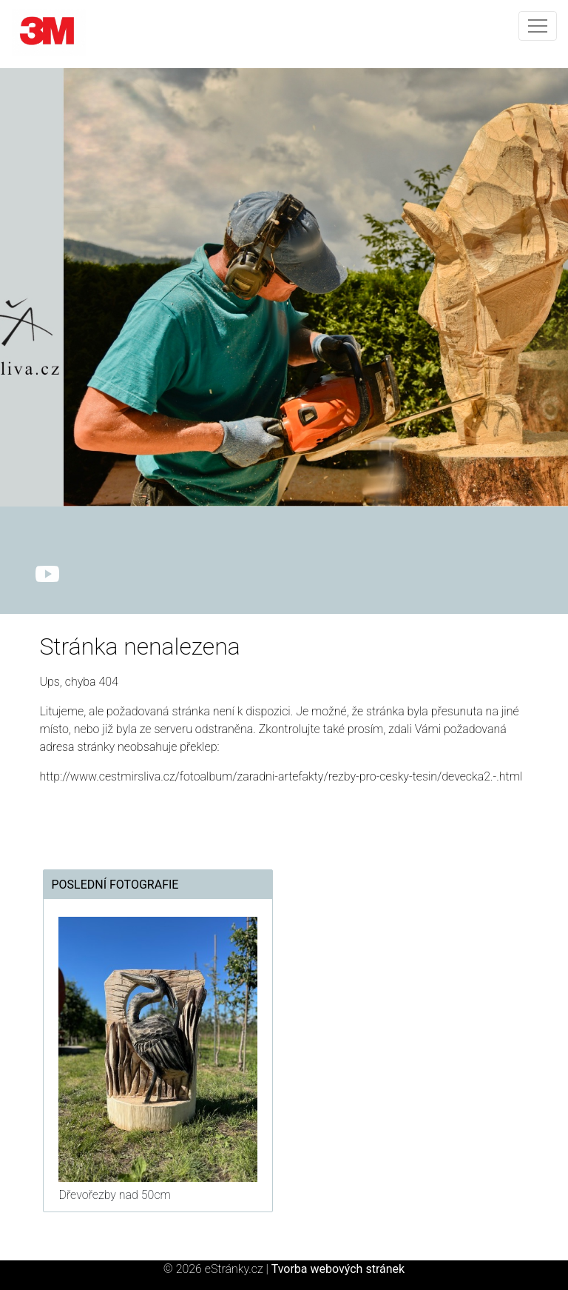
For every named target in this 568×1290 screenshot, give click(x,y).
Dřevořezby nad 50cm (114, 1195)
